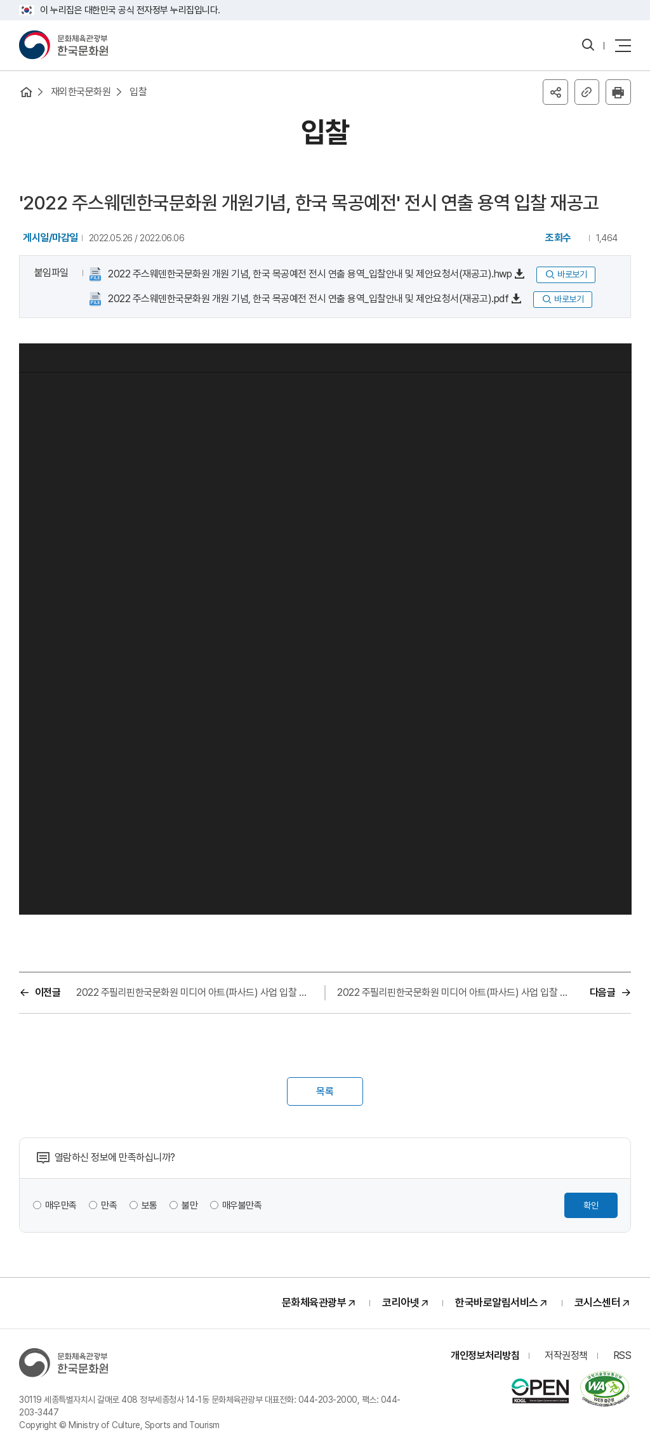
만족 (109, 1206)
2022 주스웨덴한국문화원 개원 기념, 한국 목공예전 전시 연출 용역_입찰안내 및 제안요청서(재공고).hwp (309, 275)
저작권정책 (566, 1356)
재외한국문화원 (81, 92)
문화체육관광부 (314, 1303)
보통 (149, 1206)
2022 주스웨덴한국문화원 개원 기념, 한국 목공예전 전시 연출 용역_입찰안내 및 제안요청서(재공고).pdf (307, 299)
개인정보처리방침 (485, 1356)
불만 (190, 1206)
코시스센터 (597, 1303)
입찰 (138, 92)
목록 (325, 1092)
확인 (591, 1206)
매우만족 (61, 1206)
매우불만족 (242, 1206)
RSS (622, 1356)
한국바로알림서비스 (496, 1303)
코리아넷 (400, 1303)
